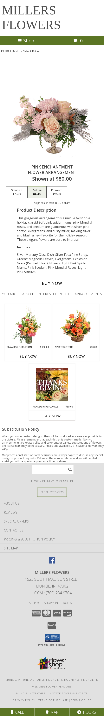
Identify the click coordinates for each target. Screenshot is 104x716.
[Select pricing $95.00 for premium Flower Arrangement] (57, 192)
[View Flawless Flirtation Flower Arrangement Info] (28, 324)
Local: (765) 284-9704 (52, 593)
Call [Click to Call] (17, 712)
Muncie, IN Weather (30, 693)
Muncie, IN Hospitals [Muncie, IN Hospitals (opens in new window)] (64, 679)
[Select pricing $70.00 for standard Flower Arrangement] (16, 192)
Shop (26, 40)
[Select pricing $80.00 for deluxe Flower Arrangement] (37, 192)
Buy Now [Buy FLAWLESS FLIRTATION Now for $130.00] (28, 356)
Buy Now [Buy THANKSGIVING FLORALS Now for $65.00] (52, 415)
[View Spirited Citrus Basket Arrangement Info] (76, 324)
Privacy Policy (24, 700)
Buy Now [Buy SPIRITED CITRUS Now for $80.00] (76, 356)
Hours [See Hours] (86, 712)
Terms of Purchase (53, 700)
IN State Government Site (68, 693)
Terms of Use (81, 700)
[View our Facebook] (52, 562)
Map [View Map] (52, 712)
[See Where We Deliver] (52, 492)
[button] (52, 638)
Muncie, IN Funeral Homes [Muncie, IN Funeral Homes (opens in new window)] (25, 679)
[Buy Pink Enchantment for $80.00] (52, 283)
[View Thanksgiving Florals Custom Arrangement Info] (52, 384)
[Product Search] (53, 469)
